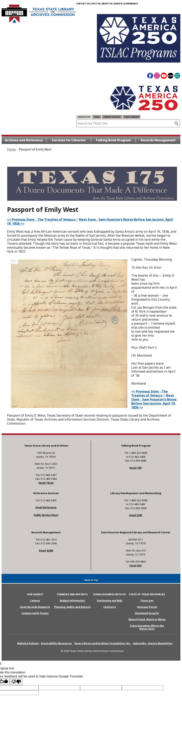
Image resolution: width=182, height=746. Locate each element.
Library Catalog (111, 117)
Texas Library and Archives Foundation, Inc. (102, 643)
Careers (35, 600)
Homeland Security (147, 613)
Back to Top (91, 579)
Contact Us (83, 3)
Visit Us (95, 3)
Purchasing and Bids (109, 600)
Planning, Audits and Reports (72, 607)
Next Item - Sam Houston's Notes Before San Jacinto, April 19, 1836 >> (90, 221)
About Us (107, 3)
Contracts (109, 607)
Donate (118, 3)
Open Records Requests (35, 607)
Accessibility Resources (56, 643)
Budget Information (72, 600)
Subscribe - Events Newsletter (153, 643)
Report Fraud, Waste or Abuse (147, 619)
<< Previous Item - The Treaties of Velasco (41, 219)
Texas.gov (146, 600)
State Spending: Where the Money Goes (147, 627)
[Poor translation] (16, 681)
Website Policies (28, 643)
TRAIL (96, 117)
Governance (131, 3)
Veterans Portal (147, 607)
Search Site (84, 117)
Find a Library (131, 117)
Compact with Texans (35, 613)
